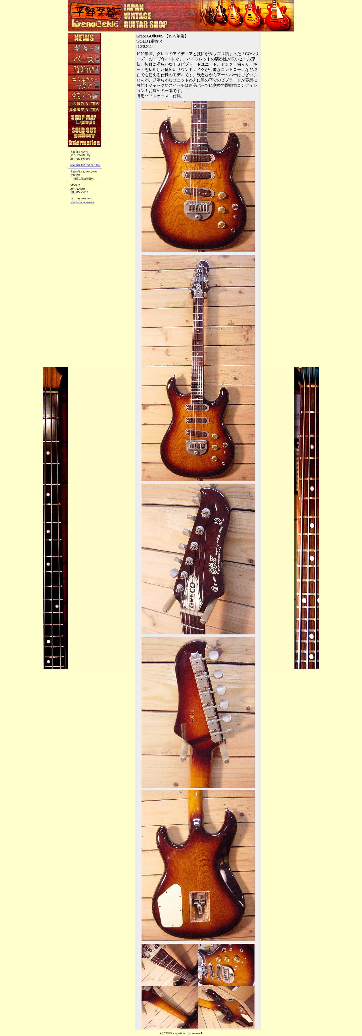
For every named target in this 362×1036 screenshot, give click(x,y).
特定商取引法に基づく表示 (85, 165)
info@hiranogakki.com (82, 202)
